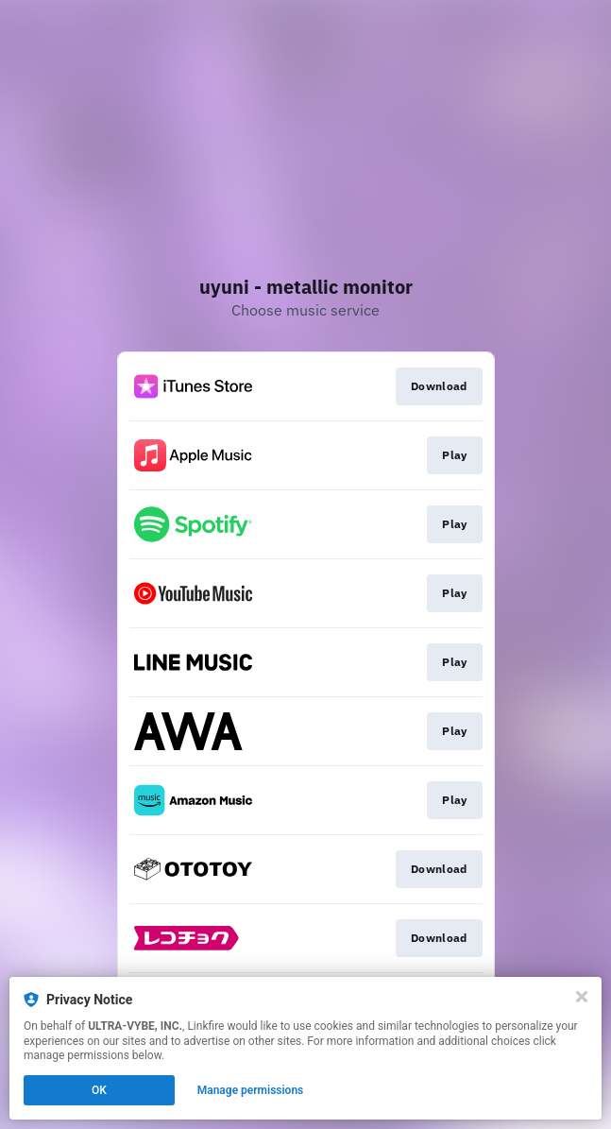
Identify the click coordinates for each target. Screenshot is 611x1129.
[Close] (582, 997)
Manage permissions (250, 1090)
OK (99, 1090)
